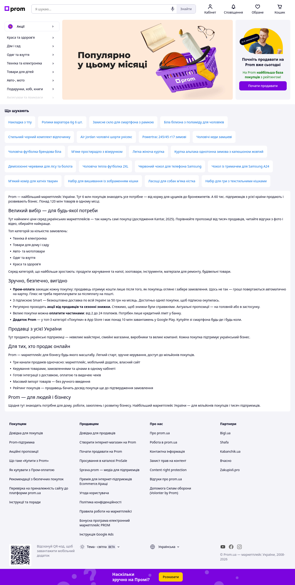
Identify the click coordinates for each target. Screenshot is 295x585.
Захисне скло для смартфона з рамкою (123, 122)
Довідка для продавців (97, 433)
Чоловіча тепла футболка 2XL (105, 166)
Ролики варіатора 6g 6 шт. (62, 122)
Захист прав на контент (168, 460)
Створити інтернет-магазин (101, 442)
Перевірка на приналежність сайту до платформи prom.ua (38, 490)
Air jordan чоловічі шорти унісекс (106, 137)
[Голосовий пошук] (173, 9)
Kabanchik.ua (230, 451)
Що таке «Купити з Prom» (29, 460)
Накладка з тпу (20, 122)
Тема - (97, 546)
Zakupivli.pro (230, 470)
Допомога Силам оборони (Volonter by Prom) (170, 490)
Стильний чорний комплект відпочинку (39, 137)
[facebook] (231, 547)
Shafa (224, 442)
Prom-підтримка (22, 442)
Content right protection (168, 470)
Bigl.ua (225, 433)
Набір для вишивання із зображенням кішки (103, 181)
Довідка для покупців (26, 433)
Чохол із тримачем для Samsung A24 (240, 166)
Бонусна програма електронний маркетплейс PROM (105, 522)
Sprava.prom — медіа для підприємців (109, 470)
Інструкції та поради (25, 502)
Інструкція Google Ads (97, 534)
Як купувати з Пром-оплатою (31, 470)
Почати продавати (263, 86)
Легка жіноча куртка (148, 151)
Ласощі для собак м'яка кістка (171, 181)
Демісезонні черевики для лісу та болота (40, 166)
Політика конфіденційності (100, 502)
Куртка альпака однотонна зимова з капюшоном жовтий (218, 151)
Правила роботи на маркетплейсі (106, 511)
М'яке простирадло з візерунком (97, 151)
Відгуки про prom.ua (166, 479)
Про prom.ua (160, 433)
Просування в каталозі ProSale (103, 460)
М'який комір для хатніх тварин (33, 181)
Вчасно (225, 460)
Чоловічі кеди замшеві (214, 137)
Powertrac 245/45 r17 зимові (164, 137)
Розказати (171, 577)
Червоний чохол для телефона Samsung (170, 166)
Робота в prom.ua (163, 442)
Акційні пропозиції (23, 451)
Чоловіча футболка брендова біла (34, 151)
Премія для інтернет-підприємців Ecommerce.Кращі (106, 481)
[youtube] (223, 547)
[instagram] (239, 547)
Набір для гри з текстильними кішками (236, 181)
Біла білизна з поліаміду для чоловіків (194, 122)
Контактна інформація (167, 451)
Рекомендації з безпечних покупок (36, 479)
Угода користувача (94, 493)
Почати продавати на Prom (101, 451)
